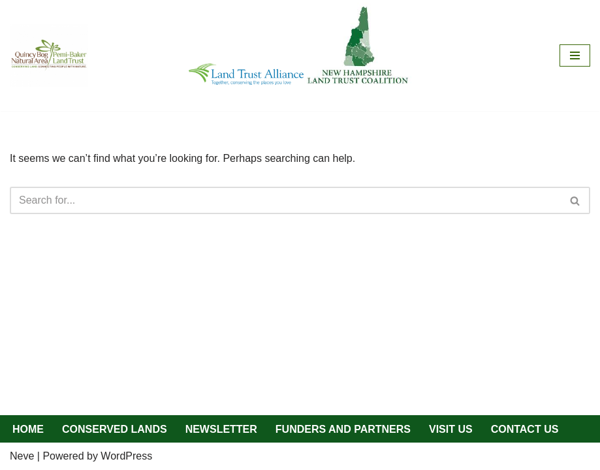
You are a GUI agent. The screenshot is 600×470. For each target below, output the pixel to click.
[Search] (285, 200)
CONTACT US (525, 429)
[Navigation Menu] (575, 55)
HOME (28, 429)
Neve (22, 456)
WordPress (126, 456)
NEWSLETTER (221, 429)
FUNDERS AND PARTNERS (343, 429)
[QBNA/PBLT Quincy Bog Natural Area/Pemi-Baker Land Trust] (49, 55)
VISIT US (451, 429)
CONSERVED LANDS (114, 429)
